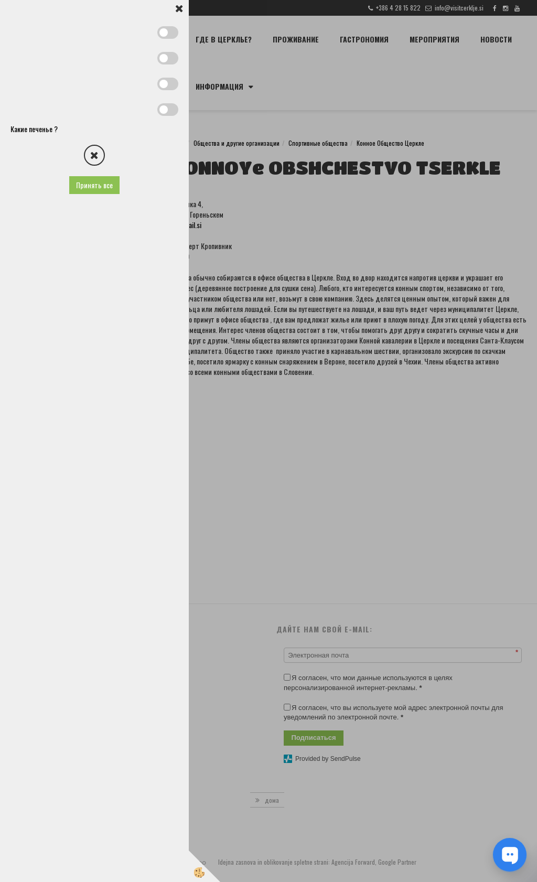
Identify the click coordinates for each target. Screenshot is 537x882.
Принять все (94, 184)
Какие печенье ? (34, 128)
